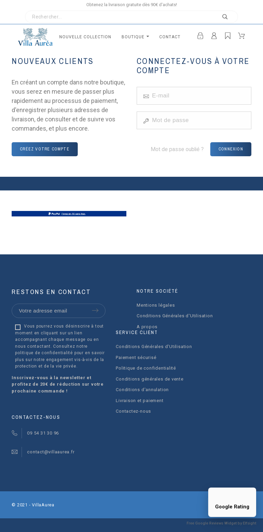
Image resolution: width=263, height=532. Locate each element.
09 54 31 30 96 (43, 433)
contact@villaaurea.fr (50, 451)
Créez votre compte (45, 149)
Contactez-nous (133, 411)
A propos (147, 326)
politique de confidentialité (44, 352)
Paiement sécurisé (136, 357)
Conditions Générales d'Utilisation (175, 315)
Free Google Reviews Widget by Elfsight (221, 523)
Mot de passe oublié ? (177, 149)
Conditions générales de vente (150, 379)
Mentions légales (156, 305)
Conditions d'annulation (142, 389)
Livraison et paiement (139, 400)
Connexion (230, 149)
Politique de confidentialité (146, 368)
